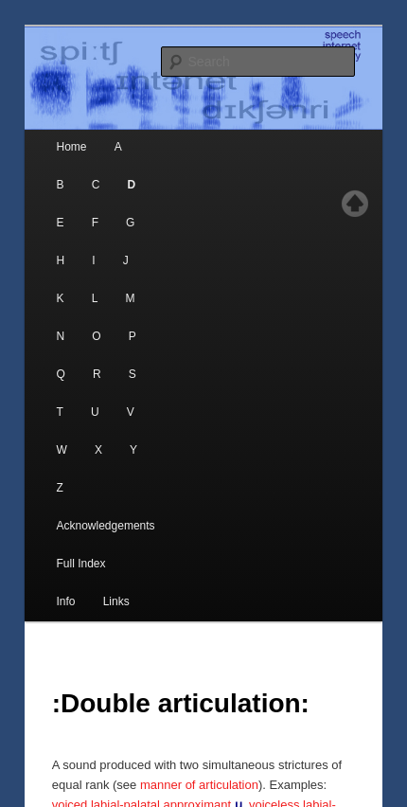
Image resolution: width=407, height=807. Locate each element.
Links (116, 601)
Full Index (81, 563)
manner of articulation (199, 785)
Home (72, 146)
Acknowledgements (106, 525)
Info (66, 601)
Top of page (355, 203)
